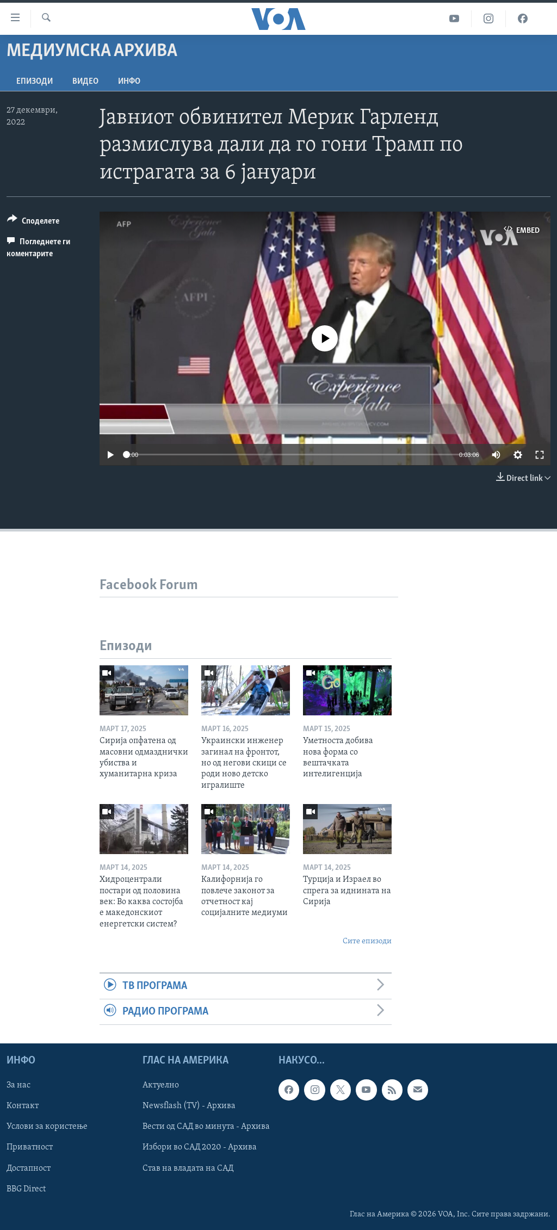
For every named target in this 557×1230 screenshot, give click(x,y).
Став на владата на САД (188, 1168)
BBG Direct (26, 1189)
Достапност (29, 1168)
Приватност (30, 1148)
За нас (18, 1085)
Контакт (23, 1106)
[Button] (33, 223)
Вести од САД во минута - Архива (206, 1127)
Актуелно (161, 1085)
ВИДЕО (85, 81)
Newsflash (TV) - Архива (189, 1106)
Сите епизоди (367, 941)
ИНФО (129, 81)
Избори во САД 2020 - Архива (200, 1148)
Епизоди (34, 81)
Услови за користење (47, 1127)
